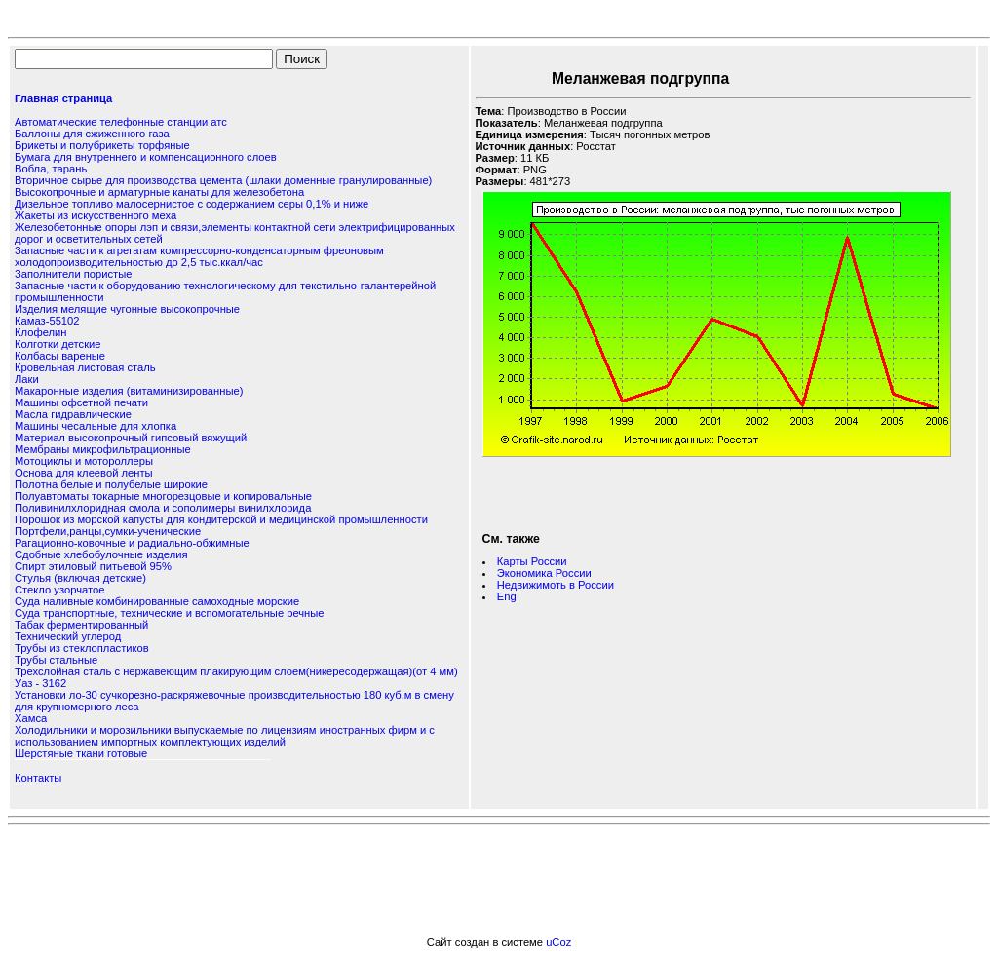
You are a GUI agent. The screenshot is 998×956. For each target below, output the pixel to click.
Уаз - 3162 (40, 683)
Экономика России (544, 573)
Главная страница (63, 98)
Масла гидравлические (73, 414)
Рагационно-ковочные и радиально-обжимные (132, 543)
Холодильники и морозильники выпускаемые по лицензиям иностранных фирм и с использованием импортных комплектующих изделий (225, 735)
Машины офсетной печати (81, 402)
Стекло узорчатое (59, 589)
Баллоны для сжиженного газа (92, 133)
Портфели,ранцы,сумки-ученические (108, 531)
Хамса (31, 718)
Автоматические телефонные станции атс (121, 122)
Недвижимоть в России (555, 585)
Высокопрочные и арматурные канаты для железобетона (159, 192)
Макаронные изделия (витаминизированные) (129, 391)
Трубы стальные (56, 660)
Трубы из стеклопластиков (82, 648)
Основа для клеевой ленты (84, 472)
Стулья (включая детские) (80, 578)
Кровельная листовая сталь (85, 367)
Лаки (27, 379)
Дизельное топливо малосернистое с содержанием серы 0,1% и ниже (191, 204)
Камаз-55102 (47, 320)
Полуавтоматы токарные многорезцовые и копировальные (163, 496)
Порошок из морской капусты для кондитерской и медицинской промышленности (221, 519)
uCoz (558, 942)
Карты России (532, 561)
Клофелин (40, 332)
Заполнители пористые (73, 274)
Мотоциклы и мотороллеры (84, 461)
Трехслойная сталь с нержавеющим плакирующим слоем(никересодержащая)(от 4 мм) (236, 671)
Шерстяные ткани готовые (81, 753)
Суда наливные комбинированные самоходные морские (157, 601)
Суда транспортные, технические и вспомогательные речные (170, 613)
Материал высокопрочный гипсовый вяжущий (131, 437)
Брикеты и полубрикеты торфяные (102, 145)
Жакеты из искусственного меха (95, 215)
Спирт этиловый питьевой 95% (93, 566)
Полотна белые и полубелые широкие (111, 484)
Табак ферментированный (81, 625)
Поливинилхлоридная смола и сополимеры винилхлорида (163, 508)
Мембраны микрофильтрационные (103, 449)
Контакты (38, 778)
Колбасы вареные (60, 356)
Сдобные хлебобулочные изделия (101, 554)
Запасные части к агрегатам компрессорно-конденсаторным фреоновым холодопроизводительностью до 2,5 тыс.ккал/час (199, 256)
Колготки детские (58, 344)
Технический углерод (68, 636)
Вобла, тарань (51, 168)
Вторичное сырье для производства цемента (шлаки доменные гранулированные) (223, 180)
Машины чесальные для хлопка (95, 426)
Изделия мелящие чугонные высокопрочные (127, 309)
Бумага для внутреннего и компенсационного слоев (146, 157)
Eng (507, 596)
